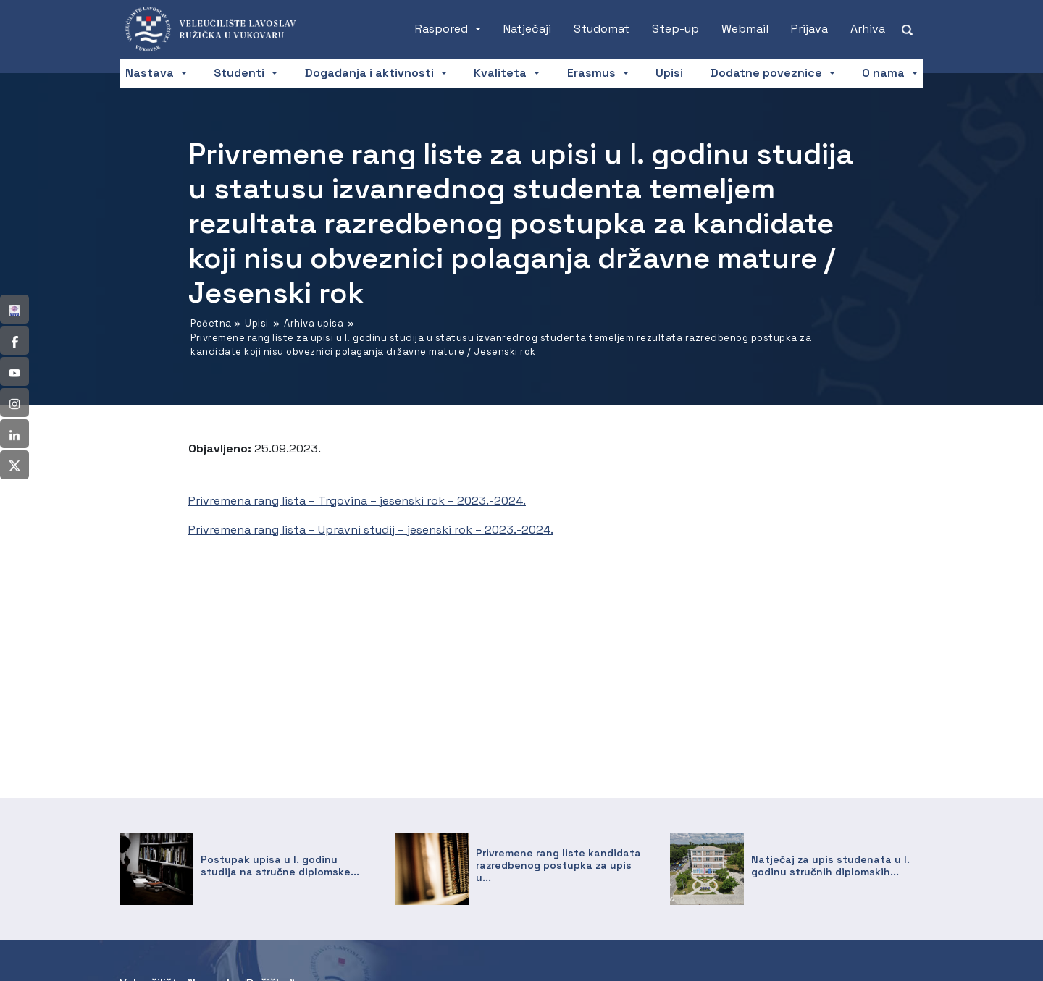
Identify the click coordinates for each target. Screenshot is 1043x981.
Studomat (601, 28)
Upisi (669, 72)
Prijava (809, 28)
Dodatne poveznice (766, 72)
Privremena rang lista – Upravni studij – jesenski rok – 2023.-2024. (370, 529)
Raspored (441, 28)
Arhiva (867, 28)
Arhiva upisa (313, 323)
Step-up (675, 28)
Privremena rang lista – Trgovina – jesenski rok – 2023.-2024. (357, 500)
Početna (211, 323)
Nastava (149, 72)
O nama (883, 72)
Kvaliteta (500, 72)
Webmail (744, 28)
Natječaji (527, 28)
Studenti (239, 72)
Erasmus (591, 72)
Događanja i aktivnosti (369, 72)
